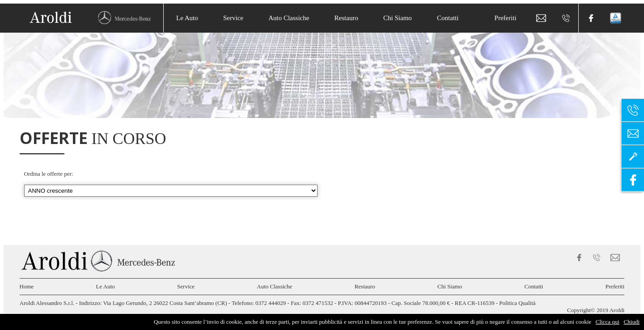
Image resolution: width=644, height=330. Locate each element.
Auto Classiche (288, 17)
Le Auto (187, 17)
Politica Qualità (517, 303)
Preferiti (506, 17)
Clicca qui (607, 321)
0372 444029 (270, 303)
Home (27, 286)
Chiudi (632, 321)
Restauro (346, 17)
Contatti (447, 17)
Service (233, 17)
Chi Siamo (397, 17)
